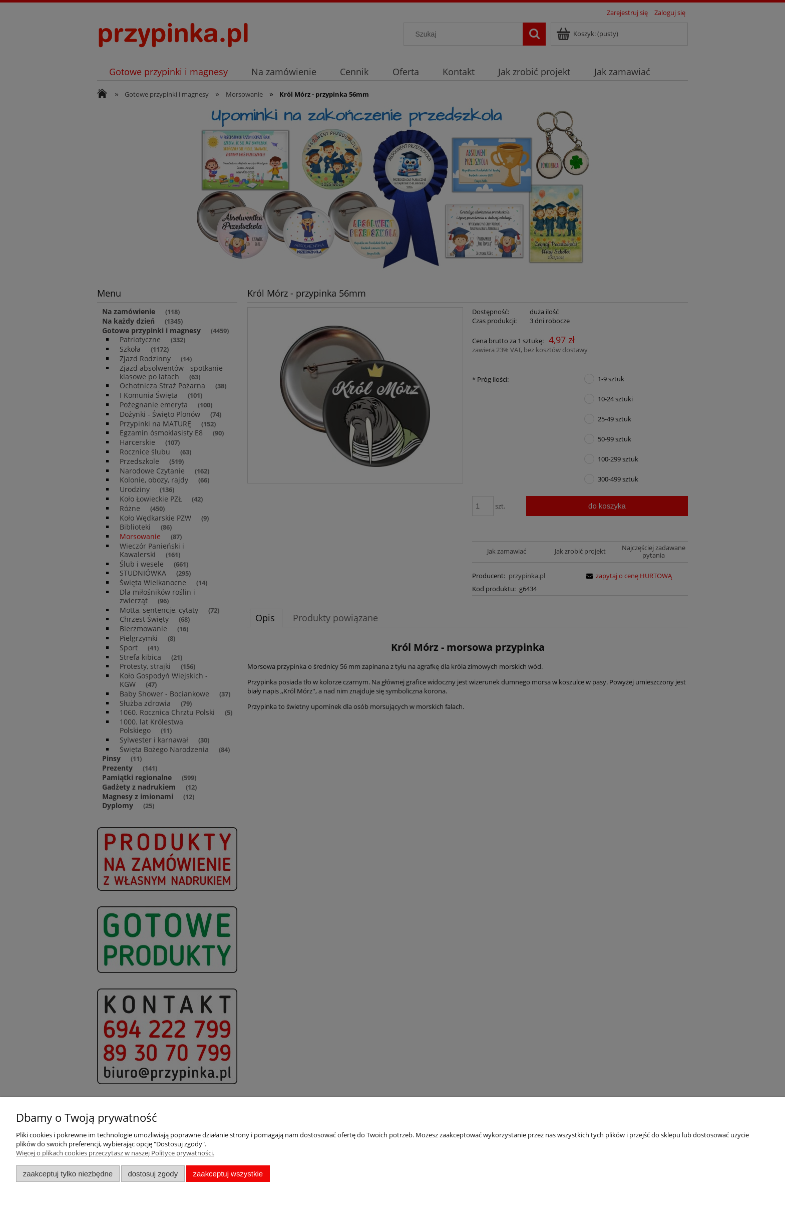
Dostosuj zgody (153, 1173)
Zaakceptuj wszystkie (228, 1173)
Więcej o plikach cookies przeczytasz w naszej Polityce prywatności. (115, 1152)
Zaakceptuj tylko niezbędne (68, 1173)
